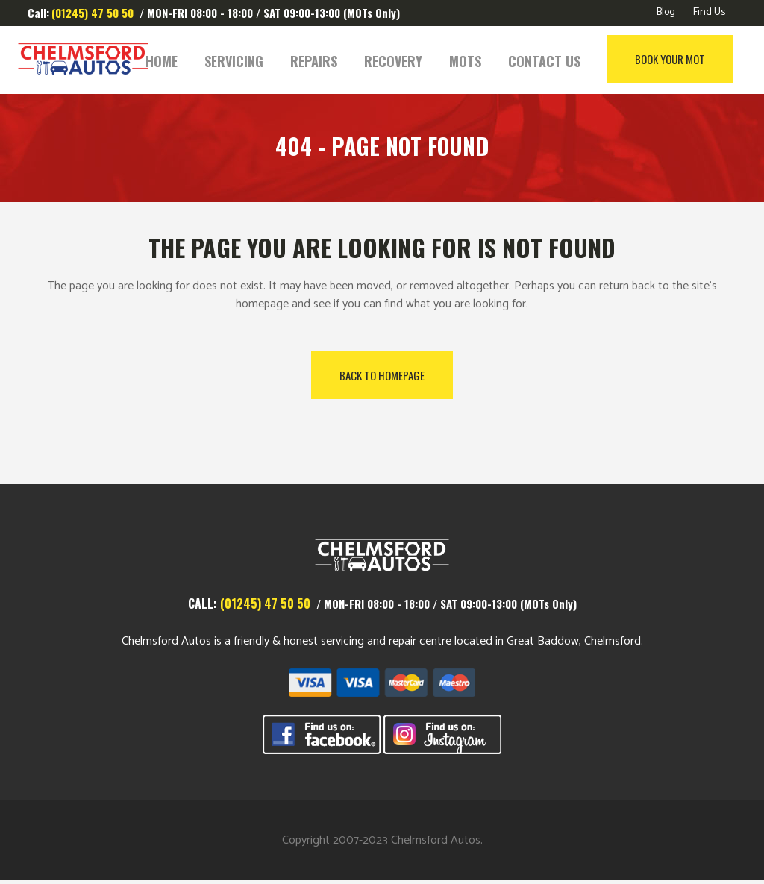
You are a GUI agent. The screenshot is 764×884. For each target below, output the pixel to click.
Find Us (709, 12)
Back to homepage (382, 375)
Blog (666, 12)
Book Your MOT (654, 59)
